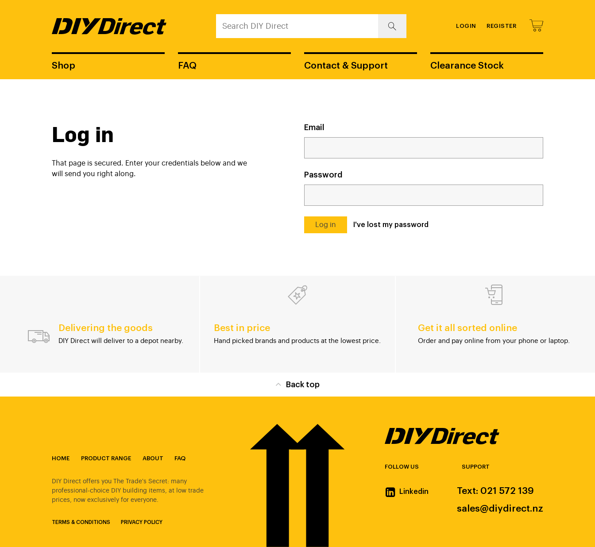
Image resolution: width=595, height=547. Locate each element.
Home (61, 458)
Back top (297, 384)
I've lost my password (391, 224)
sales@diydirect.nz (500, 508)
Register (501, 26)
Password (323, 175)
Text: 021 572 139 (495, 491)
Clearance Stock (467, 65)
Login (466, 26)
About (153, 458)
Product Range (106, 458)
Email (314, 127)
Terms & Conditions (81, 522)
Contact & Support (346, 65)
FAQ (187, 65)
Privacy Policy (141, 522)
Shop (63, 65)
